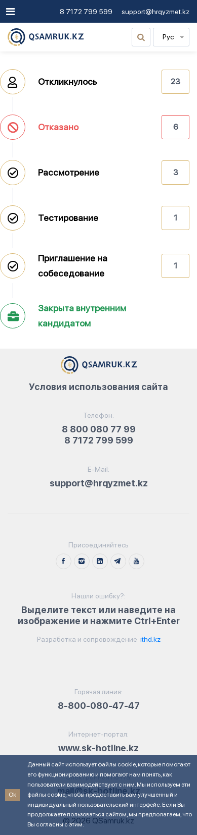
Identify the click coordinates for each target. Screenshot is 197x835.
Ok (12, 794)
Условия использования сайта (98, 386)
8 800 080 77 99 (99, 429)
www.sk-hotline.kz (98, 748)
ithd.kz (150, 639)
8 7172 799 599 (86, 12)
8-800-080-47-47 (99, 705)
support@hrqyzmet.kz (155, 12)
